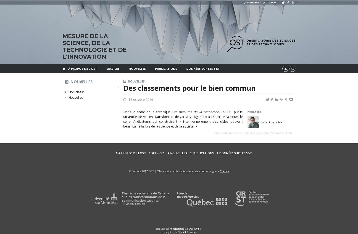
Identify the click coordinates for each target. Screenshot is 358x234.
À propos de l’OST (82, 68)
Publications (166, 68)
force (178, 228)
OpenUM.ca (195, 228)
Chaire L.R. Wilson (187, 232)
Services (113, 68)
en (285, 69)
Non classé (76, 92)
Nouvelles (252, 2)
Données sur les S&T (203, 68)
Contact (270, 2)
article (132, 116)
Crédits (224, 171)
